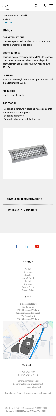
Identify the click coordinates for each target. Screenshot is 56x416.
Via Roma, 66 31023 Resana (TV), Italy (28, 308)
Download (28, 284)
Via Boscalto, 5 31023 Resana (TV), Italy (28, 317)
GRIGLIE (17, 15)
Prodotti (7, 15)
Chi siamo (28, 272)
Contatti (28, 281)
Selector (28, 275)
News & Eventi (28, 278)
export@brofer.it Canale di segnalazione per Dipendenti (34, 390)
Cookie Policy (28, 287)
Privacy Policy (28, 290)
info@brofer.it (32, 381)
